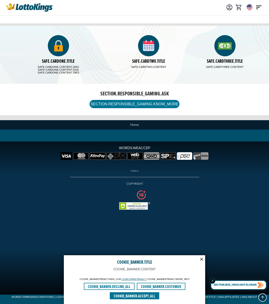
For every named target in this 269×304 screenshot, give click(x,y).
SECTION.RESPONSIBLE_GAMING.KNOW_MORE (134, 104)
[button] (262, 297)
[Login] (229, 7)
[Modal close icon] (201, 258)
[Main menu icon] (259, 7)
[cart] (239, 7)
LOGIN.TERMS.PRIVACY (134, 279)
